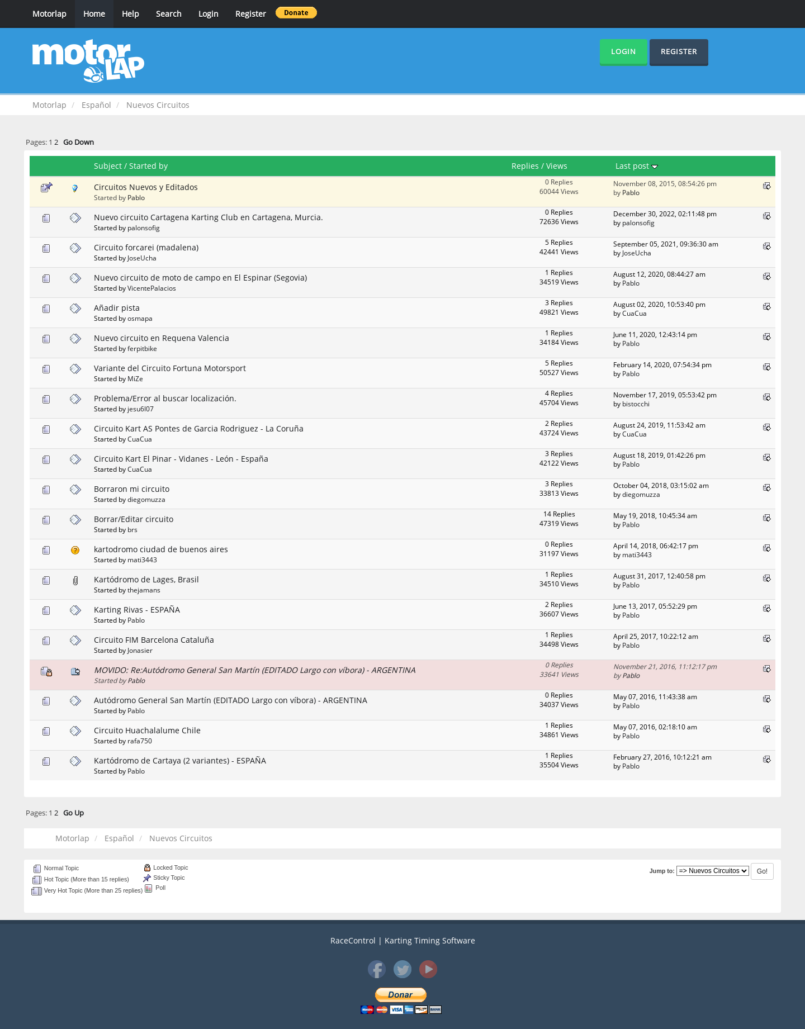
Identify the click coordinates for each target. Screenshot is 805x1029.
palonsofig (143, 227)
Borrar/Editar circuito (133, 519)
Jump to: (662, 870)
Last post (636, 165)
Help (130, 13)
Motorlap (49, 13)
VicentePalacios (151, 287)
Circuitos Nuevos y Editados (146, 187)
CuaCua (634, 313)
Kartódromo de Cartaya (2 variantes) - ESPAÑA (180, 760)
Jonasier (140, 650)
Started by (148, 165)
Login (208, 13)
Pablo (136, 197)
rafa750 (139, 740)
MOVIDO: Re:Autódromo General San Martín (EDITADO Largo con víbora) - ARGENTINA (254, 670)
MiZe (135, 378)
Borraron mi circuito (131, 488)
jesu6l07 (140, 408)
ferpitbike (142, 348)
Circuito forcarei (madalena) (146, 247)
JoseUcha (142, 257)
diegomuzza (146, 499)
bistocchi (636, 403)
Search (169, 13)
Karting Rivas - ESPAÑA (137, 609)
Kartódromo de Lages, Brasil (146, 579)
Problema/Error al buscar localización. (165, 398)
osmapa (140, 318)
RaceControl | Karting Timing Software (402, 940)
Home (94, 13)
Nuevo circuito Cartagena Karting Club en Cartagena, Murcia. (208, 217)
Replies (525, 165)
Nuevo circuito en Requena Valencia (161, 338)
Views (556, 165)
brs (132, 529)
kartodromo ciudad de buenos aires (161, 549)
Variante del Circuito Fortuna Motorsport (170, 368)
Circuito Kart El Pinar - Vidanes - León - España (181, 458)
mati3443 (142, 559)
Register (250, 13)
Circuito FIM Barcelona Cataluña (154, 639)
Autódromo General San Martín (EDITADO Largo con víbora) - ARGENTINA (230, 700)
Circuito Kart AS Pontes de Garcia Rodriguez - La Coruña (199, 428)
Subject (108, 165)
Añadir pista (117, 307)
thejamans (143, 589)
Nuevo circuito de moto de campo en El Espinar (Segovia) (200, 277)
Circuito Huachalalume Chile (147, 730)
